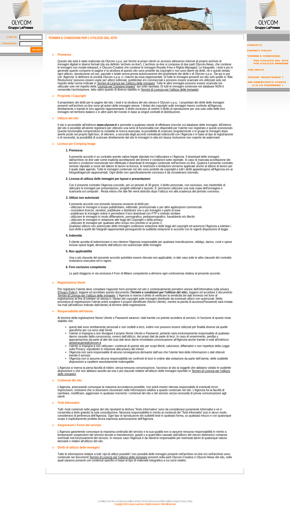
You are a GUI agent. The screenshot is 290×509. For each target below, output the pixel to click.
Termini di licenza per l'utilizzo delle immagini (160, 501)
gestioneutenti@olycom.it (85, 342)
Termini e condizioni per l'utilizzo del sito (123, 501)
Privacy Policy (67, 292)
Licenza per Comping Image (77, 143)
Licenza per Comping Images (116, 86)
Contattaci (102, 501)
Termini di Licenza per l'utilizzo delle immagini (126, 83)
